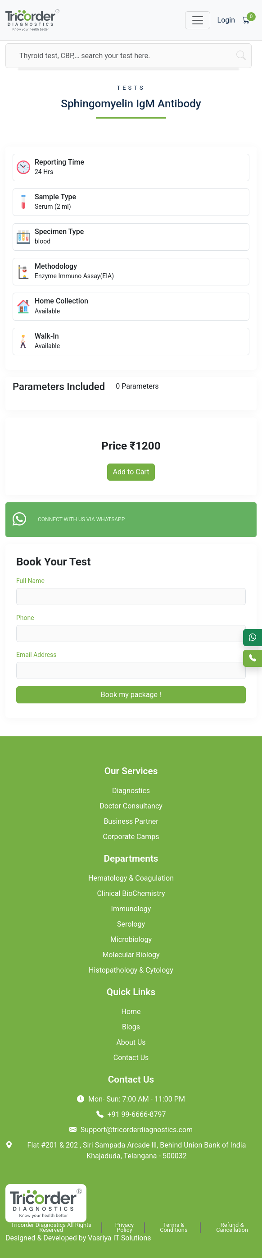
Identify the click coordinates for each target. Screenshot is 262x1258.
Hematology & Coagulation (131, 878)
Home (130, 1011)
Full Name (30, 580)
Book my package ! (131, 694)
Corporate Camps (131, 836)
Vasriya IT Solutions (119, 1238)
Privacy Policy (124, 1227)
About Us (130, 1042)
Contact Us (131, 1057)
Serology (131, 924)
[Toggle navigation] (197, 20)
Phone (25, 617)
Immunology (131, 908)
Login (226, 20)
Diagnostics (131, 790)
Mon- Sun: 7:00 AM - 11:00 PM (131, 1099)
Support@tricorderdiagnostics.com (131, 1129)
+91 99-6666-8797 (131, 1114)
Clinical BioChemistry (131, 893)
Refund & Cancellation (232, 1227)
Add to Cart (131, 472)
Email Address (36, 654)
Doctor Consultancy (131, 806)
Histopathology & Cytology (131, 970)
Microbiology (131, 939)
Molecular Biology (130, 954)
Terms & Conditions (173, 1227)
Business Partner (131, 821)
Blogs (131, 1027)
